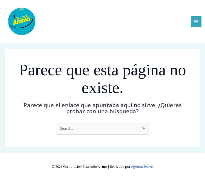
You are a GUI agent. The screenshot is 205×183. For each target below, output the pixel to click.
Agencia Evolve (142, 166)
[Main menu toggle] (196, 21)
